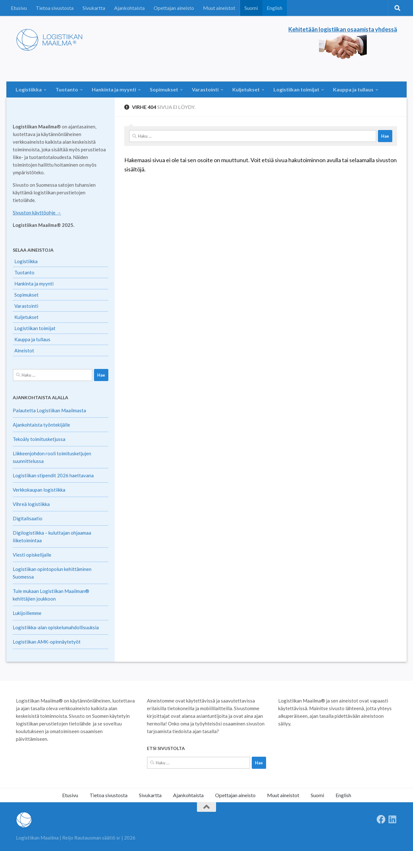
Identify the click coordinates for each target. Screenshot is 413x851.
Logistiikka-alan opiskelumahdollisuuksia (56, 627)
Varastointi (205, 89)
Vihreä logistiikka (31, 504)
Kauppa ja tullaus (353, 89)
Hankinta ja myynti (114, 89)
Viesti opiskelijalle (32, 555)
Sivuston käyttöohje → (37, 212)
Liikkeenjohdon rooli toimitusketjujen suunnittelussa (52, 457)
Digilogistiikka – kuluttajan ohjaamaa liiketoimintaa (52, 536)
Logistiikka (29, 89)
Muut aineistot (219, 8)
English (274, 8)
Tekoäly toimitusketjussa (39, 439)
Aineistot (24, 350)
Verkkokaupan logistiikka (39, 490)
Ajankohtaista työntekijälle (41, 425)
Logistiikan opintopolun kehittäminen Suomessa (52, 573)
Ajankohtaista (129, 8)
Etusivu (19, 8)
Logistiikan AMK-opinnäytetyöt (47, 642)
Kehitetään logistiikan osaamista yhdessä (342, 29)
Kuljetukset (246, 89)
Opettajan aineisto (174, 8)
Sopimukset (164, 89)
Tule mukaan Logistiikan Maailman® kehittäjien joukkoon (51, 595)
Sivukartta (94, 8)
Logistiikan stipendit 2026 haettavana (53, 475)
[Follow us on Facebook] (381, 819)
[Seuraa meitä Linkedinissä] (392, 819)
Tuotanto (66, 89)
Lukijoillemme (27, 613)
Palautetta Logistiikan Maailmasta (49, 410)
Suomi (251, 8)
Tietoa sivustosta (55, 8)
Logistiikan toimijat (296, 89)
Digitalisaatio (27, 518)
